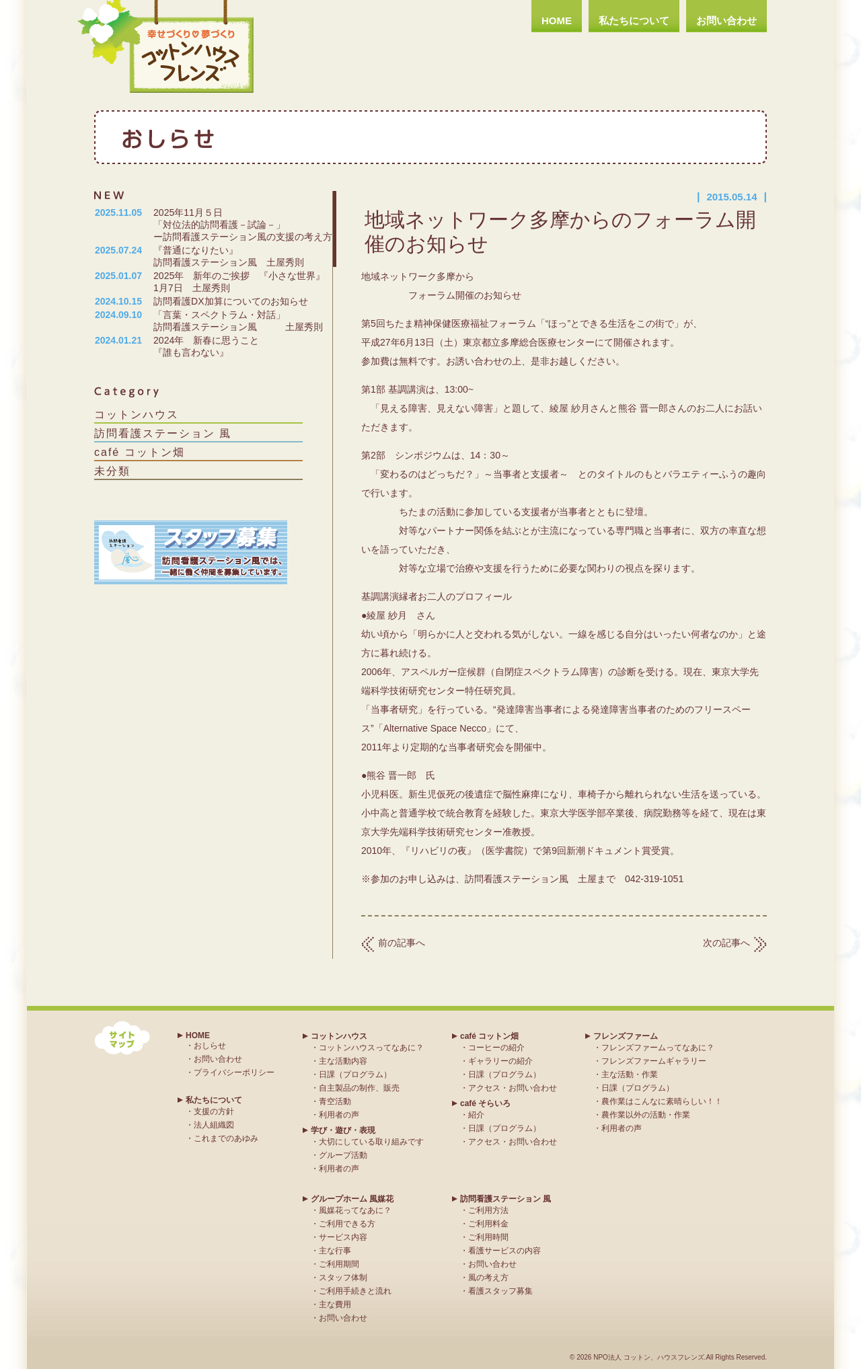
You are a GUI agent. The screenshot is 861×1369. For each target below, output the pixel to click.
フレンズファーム (625, 1036)
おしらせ (210, 1045)
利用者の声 (339, 1115)
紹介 (476, 1115)
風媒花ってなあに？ (355, 1210)
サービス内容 (343, 1237)
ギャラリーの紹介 (500, 1061)
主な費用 (335, 1304)
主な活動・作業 (629, 1074)
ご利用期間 (339, 1264)
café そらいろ (485, 1103)
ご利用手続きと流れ (355, 1291)
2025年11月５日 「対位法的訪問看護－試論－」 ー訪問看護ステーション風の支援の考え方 (268, 224)
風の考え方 (488, 1277)
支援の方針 (214, 1111)
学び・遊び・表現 (343, 1130)
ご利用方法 (488, 1210)
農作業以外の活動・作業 (645, 1115)
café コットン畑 (139, 452)
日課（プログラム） (355, 1074)
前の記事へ (401, 942)
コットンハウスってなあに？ (371, 1047)
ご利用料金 (488, 1223)
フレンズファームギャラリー (653, 1061)
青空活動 (335, 1101)
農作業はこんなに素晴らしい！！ (661, 1101)
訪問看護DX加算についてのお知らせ (230, 301)
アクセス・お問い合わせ (512, 1088)
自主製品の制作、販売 (359, 1088)
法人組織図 (214, 1125)
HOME (556, 20)
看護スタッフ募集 (500, 1291)
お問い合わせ (726, 20)
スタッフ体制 (343, 1277)
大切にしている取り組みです (371, 1141)
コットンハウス (136, 414)
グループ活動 (343, 1155)
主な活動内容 (343, 1061)
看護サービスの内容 (504, 1250)
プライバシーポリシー (234, 1072)
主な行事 (335, 1250)
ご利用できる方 (347, 1223)
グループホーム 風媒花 (352, 1199)
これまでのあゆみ (226, 1138)
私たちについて (634, 20)
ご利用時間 (488, 1237)
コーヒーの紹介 (496, 1047)
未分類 (112, 471)
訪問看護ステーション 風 (162, 433)
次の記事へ (726, 942)
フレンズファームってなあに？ (657, 1047)
